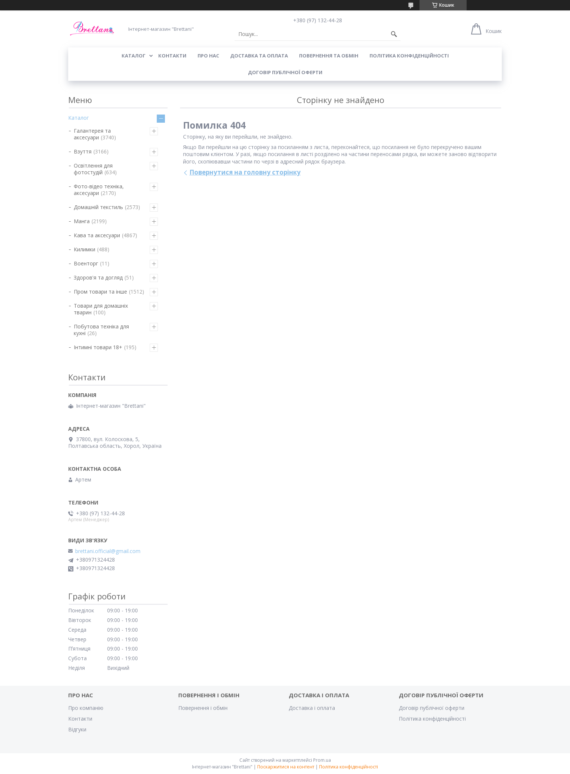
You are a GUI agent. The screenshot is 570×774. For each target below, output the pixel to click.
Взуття (83, 151)
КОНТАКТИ (172, 55)
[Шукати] (394, 34)
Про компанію (85, 707)
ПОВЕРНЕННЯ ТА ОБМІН (328, 55)
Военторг (86, 263)
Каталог (78, 117)
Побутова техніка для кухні (101, 330)
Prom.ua (322, 760)
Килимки (84, 249)
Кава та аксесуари (97, 235)
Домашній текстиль (98, 207)
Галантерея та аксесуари (92, 134)
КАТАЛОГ (134, 55)
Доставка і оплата (312, 707)
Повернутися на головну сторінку (245, 172)
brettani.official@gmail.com (107, 551)
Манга (82, 221)
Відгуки (77, 729)
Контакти (80, 718)
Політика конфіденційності (409, 55)
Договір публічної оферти (285, 72)
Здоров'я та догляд (98, 277)
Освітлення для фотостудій (93, 169)
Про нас (208, 55)
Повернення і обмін (203, 707)
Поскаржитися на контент (285, 767)
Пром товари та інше (100, 291)
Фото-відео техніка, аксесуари (99, 189)
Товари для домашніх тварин (101, 309)
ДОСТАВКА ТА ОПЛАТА (259, 55)
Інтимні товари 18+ (98, 347)
